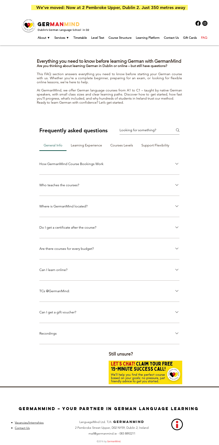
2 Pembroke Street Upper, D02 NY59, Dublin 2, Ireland (112, 428)
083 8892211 (127, 433)
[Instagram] (204, 23)
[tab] (53, 145)
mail (91, 433)
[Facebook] (198, 23)
